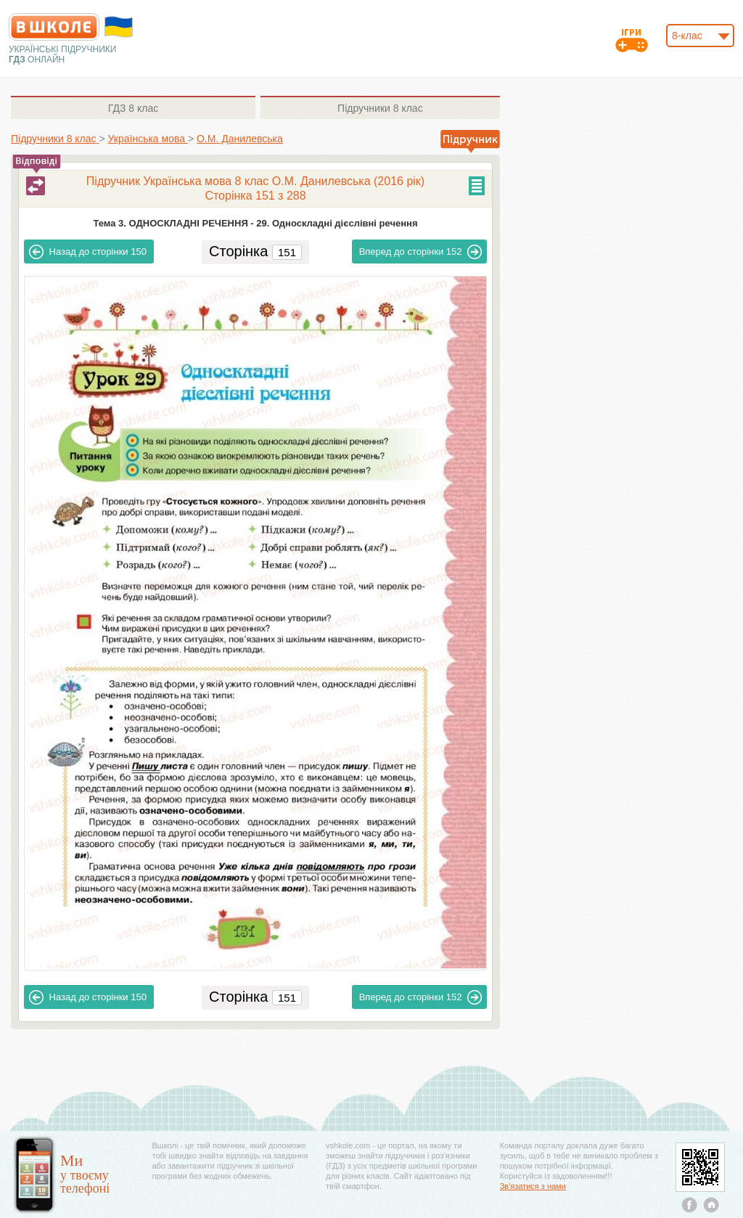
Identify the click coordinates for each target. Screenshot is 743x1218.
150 (88, 252)
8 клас (133, 108)
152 (421, 252)
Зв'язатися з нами (533, 1186)
